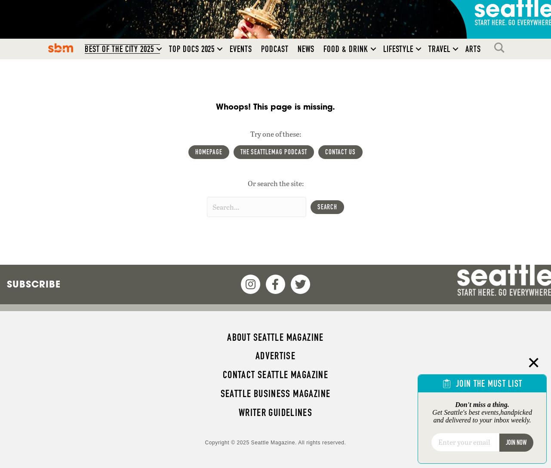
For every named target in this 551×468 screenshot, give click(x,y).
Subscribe (34, 284)
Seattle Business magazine (276, 394)
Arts (473, 49)
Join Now (516, 442)
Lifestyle (398, 49)
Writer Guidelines (276, 413)
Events (241, 49)
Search (502, 48)
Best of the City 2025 (119, 49)
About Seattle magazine (275, 337)
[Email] (465, 442)
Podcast (275, 49)
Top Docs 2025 (192, 49)
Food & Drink (345, 49)
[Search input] (256, 207)
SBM (61, 48)
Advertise (275, 356)
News (306, 49)
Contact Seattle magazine (275, 375)
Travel (439, 49)
